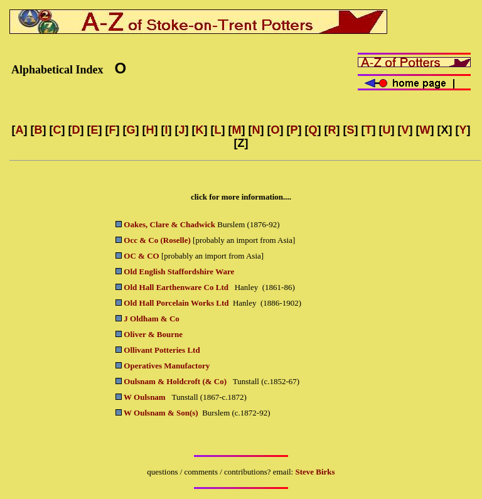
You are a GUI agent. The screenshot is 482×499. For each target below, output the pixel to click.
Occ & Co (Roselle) (157, 240)
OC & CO (141, 255)
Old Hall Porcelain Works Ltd (176, 303)
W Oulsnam (146, 397)
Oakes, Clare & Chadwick (169, 224)
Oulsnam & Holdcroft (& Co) (176, 381)
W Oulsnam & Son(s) (161, 412)
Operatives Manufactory (167, 365)
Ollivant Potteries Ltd (162, 350)
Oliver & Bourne (153, 334)
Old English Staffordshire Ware (179, 271)
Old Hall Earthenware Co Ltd (176, 287)
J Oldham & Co (151, 318)
